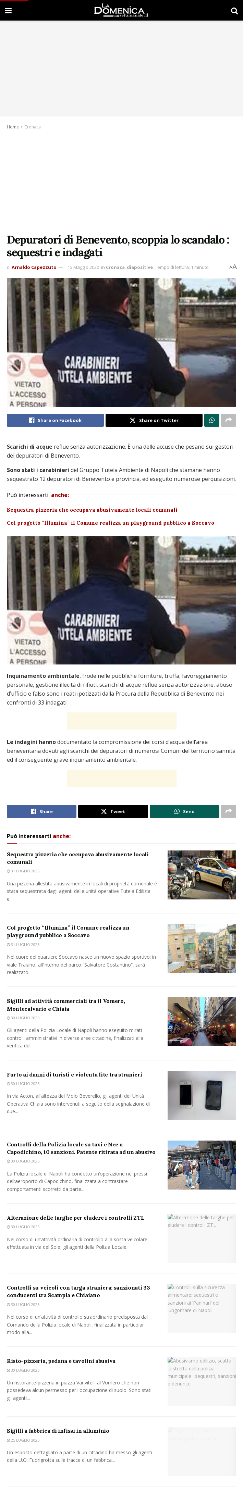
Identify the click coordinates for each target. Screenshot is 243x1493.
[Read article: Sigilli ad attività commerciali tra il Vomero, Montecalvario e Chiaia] (202, 1021)
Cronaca (32, 127)
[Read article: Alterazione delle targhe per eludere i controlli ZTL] (202, 1241)
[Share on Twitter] (154, 420)
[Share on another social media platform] (228, 420)
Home (13, 127)
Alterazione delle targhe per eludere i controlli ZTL (75, 1220)
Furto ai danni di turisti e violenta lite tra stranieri (74, 1074)
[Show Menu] (8, 10)
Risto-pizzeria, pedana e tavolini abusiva (62, 1371)
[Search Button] (234, 10)
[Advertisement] (121, 182)
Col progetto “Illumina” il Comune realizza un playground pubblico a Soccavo (111, 523)
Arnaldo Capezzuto (34, 267)
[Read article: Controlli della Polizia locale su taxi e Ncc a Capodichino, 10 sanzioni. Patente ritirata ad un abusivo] (202, 1165)
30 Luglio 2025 (23, 1017)
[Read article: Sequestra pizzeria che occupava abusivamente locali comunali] (202, 874)
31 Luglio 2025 (23, 870)
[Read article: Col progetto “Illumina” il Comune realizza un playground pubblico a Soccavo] (202, 948)
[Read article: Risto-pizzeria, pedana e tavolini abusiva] (202, 1391)
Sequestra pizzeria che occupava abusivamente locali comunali (93, 510)
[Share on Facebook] (55, 420)
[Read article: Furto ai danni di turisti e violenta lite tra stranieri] (202, 1095)
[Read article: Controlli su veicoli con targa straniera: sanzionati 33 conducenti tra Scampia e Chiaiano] (202, 1313)
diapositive (140, 267)
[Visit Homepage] (121, 10)
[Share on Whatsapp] (211, 420)
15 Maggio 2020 (83, 267)
